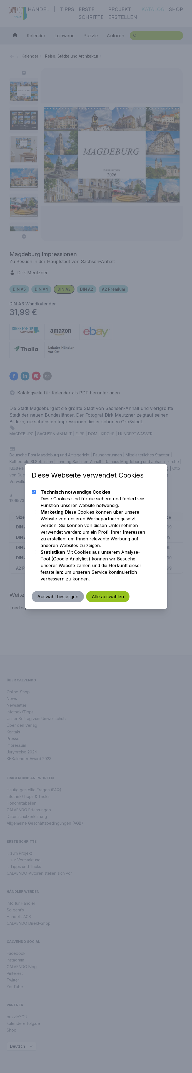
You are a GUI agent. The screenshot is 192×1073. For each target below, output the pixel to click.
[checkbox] (34, 492)
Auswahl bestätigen (57, 596)
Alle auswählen (108, 596)
